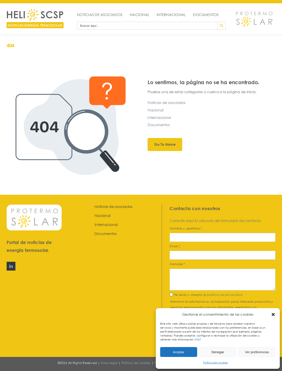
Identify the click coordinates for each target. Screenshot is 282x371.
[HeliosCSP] (35, 11)
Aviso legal (109, 363)
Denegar (218, 352)
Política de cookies (215, 362)
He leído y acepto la (208, 294)
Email (175, 246)
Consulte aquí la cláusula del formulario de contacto (215, 220)
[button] (273, 314)
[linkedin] (11, 266)
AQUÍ (198, 339)
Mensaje (177, 264)
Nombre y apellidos (186, 228)
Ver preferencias (257, 352)
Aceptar (178, 352)
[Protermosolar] (253, 10)
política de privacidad (225, 294)
